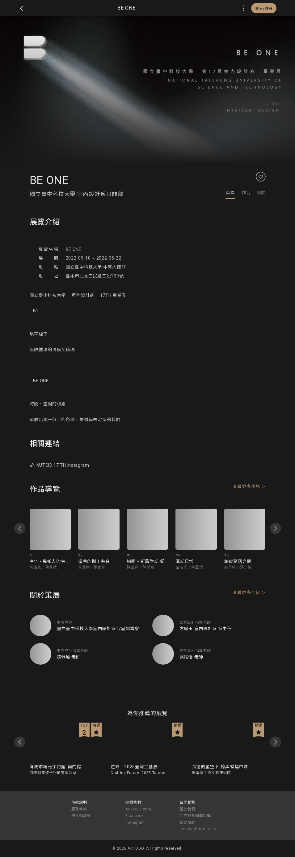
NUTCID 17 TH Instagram (59, 465)
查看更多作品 (246, 486)
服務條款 (79, 809)
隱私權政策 (81, 816)
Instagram (135, 822)
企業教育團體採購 (195, 816)
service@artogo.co (197, 829)
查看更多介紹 (246, 592)
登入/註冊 (263, 8)
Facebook (134, 816)
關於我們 (187, 809)
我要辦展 (187, 822)
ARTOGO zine (138, 809)
